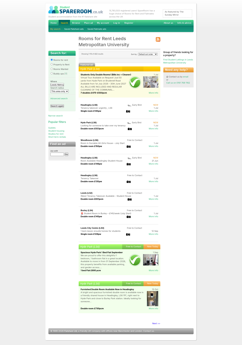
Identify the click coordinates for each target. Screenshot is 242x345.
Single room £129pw (91, 234)
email (185, 76)
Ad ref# (54, 151)
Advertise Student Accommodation (88, 23)
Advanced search (59, 98)
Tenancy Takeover (90, 178)
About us (168, 23)
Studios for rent (56, 134)
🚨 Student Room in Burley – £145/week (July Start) (106, 213)
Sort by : (144, 54)
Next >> (156, 323)
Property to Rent (60, 64)
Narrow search (55, 115)
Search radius (57, 88)
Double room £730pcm (92, 308)
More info (153, 92)
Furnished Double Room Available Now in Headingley (107, 289)
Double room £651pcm (92, 199)
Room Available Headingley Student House (102, 160)
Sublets (52, 127)
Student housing (56, 131)
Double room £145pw (91, 216)
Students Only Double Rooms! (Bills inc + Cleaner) (106, 74)
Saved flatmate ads (96, 29)
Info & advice (184, 23)
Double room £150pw (91, 146)
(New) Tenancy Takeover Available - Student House (106, 196)
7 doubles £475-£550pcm (94, 92)
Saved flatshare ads (74, 29)
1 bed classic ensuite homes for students (101, 231)
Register (129, 23)
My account (103, 23)
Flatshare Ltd (70, 331)
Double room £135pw (91, 181)
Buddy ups (57, 73)
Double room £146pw (91, 163)
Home (53, 23)
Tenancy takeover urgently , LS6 (96, 108)
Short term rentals (57, 137)
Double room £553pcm (92, 128)
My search (55, 29)
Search (64, 23)
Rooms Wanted (59, 69)
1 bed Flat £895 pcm (91, 270)
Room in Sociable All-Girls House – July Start (103, 143)
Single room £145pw (91, 111)
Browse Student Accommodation (76, 23)
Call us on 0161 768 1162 (178, 82)
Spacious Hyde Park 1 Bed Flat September (102, 252)
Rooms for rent (59, 60)
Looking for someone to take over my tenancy (103, 125)
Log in (116, 23)
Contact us (148, 331)
